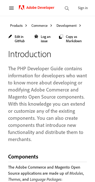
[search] (67, 9)
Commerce (39, 25)
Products (16, 25)
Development (66, 25)
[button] (18, 38)
